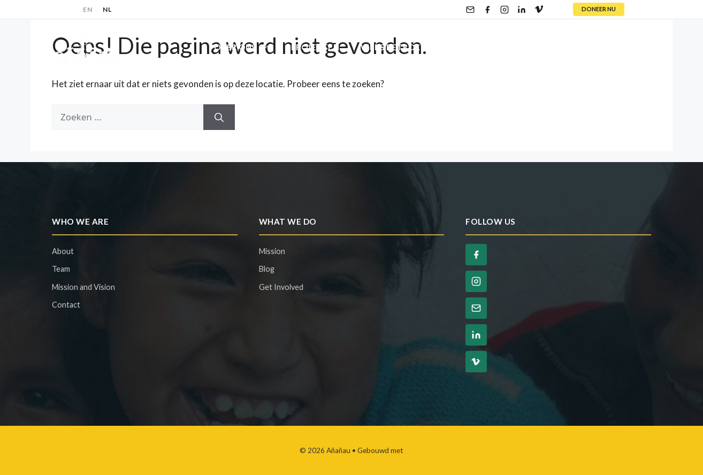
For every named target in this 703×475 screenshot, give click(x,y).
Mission (272, 251)
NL (107, 9)
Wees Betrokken (411, 47)
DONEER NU (599, 8)
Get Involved (281, 287)
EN (87, 9)
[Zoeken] (219, 117)
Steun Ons (508, 47)
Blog (565, 47)
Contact (620, 47)
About (63, 251)
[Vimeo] (538, 9)
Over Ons (247, 47)
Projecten (315, 47)
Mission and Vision (83, 287)
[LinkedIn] (521, 9)
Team (61, 268)
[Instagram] (504, 9)
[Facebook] (487, 9)
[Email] (470, 9)
